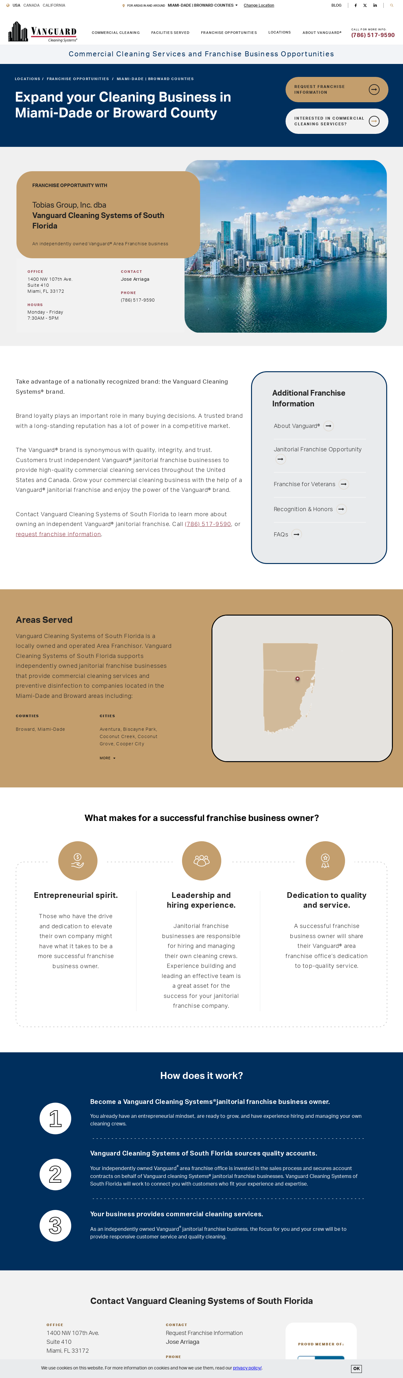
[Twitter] (365, 5)
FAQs (288, 534)
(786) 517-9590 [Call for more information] (373, 35)
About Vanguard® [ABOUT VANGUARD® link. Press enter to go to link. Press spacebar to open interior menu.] (322, 32)
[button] (392, 5)
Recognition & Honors (310, 509)
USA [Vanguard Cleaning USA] (16, 5)
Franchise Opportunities (78, 79)
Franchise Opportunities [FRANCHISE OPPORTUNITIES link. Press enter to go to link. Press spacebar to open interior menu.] (229, 32)
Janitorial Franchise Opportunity (318, 456)
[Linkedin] (375, 5)
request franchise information (58, 534)
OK (356, 1369)
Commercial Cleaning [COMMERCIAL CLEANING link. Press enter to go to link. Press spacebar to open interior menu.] (116, 32)
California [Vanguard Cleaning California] (54, 5)
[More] (107, 758)
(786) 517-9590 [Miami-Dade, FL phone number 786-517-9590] (208, 524)
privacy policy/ (247, 1368)
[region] (302, 688)
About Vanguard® (304, 426)
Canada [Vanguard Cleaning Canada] (31, 5)
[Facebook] (355, 5)
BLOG (336, 5)
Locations (279, 32)
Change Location (259, 5)
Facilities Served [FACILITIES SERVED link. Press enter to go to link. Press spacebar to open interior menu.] (170, 32)
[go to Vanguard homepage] (42, 32)
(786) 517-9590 (137, 300)
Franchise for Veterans (311, 484)
